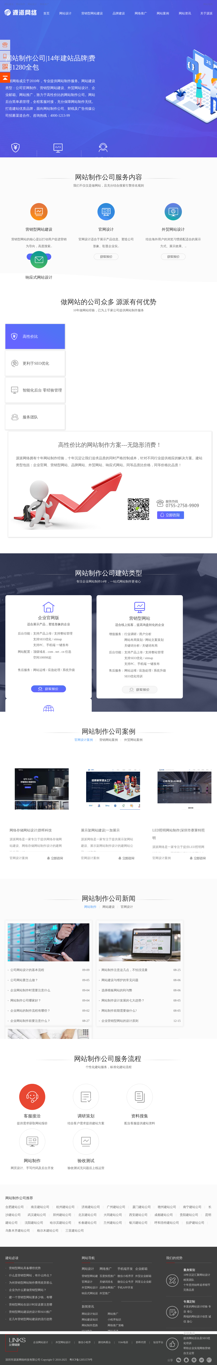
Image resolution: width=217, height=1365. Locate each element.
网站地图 (208, 4)
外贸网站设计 (90, 1287)
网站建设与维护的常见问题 (118, 980)
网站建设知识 (90, 1319)
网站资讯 (185, 13)
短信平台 (158, 1342)
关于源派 (206, 13)
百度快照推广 (108, 1276)
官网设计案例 (85, 739)
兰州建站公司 (114, 1222)
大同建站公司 (114, 1214)
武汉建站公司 (38, 1214)
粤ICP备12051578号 (80, 1359)
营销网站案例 (110, 739)
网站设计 (32, 4)
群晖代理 (143, 1342)
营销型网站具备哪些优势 (23, 1268)
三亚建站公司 (74, 1230)
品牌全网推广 (108, 1287)
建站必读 (113, 1331)
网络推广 (44, 4)
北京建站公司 (89, 1214)
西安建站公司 (140, 1214)
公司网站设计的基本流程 (26, 970)
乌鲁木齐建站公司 (19, 1230)
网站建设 (9, 4)
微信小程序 (86, 1342)
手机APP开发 (125, 1287)
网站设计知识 (90, 1313)
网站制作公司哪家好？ (24, 1000)
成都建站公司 (165, 1214)
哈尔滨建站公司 (62, 1222)
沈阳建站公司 (34, 1222)
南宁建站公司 (194, 1207)
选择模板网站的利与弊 (115, 990)
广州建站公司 (118, 1207)
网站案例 (163, 13)
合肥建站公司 (16, 1207)
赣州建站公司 (168, 1207)
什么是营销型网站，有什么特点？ (28, 1275)
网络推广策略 (116, 1325)
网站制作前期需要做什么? (118, 1010)
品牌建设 (119, 13)
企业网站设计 (42, 1342)
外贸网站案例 (133, 739)
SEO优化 (87, 1331)
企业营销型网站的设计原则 (118, 1020)
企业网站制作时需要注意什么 (29, 990)
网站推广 (113, 1313)
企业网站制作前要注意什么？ (29, 1020)
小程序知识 (114, 1319)
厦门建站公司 (143, 1207)
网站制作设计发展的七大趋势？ (121, 1000)
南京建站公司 (42, 1207)
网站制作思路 (90, 1325)
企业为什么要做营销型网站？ (25, 1289)
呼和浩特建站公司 (168, 1222)
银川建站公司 (140, 1222)
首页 (46, 13)
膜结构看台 (106, 1342)
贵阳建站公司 (190, 1214)
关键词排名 (106, 1281)
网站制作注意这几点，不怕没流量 (123, 970)
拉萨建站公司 (197, 1222)
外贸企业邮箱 (143, 1276)
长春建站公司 (89, 1222)
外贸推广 (105, 1293)
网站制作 (20, 4)
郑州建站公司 (64, 1214)
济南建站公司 (92, 1207)
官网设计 (87, 1281)
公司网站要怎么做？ (23, 980)
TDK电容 (125, 1342)
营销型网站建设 (92, 13)
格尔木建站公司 (49, 1230)
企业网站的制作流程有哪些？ (29, 1010)
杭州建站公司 (67, 1207)
